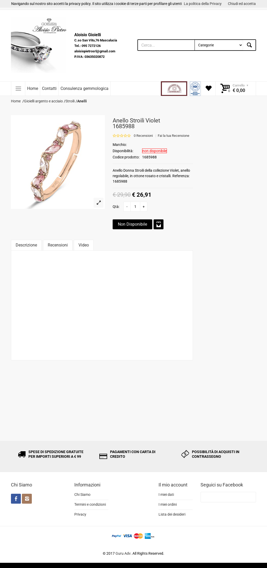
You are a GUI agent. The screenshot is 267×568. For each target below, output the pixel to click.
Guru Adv (123, 553)
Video (83, 245)
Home (32, 88)
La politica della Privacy (203, 4)
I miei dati (166, 494)
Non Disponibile (132, 224)
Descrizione (26, 245)
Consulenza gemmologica (84, 88)
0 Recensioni (143, 136)
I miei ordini (168, 504)
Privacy (80, 514)
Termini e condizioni (90, 504)
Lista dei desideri (172, 514)
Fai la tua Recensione (173, 136)
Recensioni (58, 245)
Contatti (49, 88)
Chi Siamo (82, 494)
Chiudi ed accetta (242, 4)
